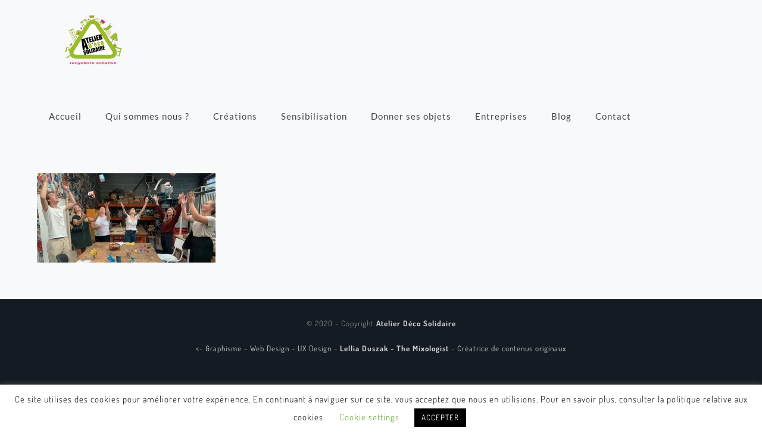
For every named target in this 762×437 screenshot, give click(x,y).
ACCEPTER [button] (440, 417)
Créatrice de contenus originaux (511, 348)
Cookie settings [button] (369, 417)
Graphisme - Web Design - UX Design (269, 348)
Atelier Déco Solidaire (416, 323)
